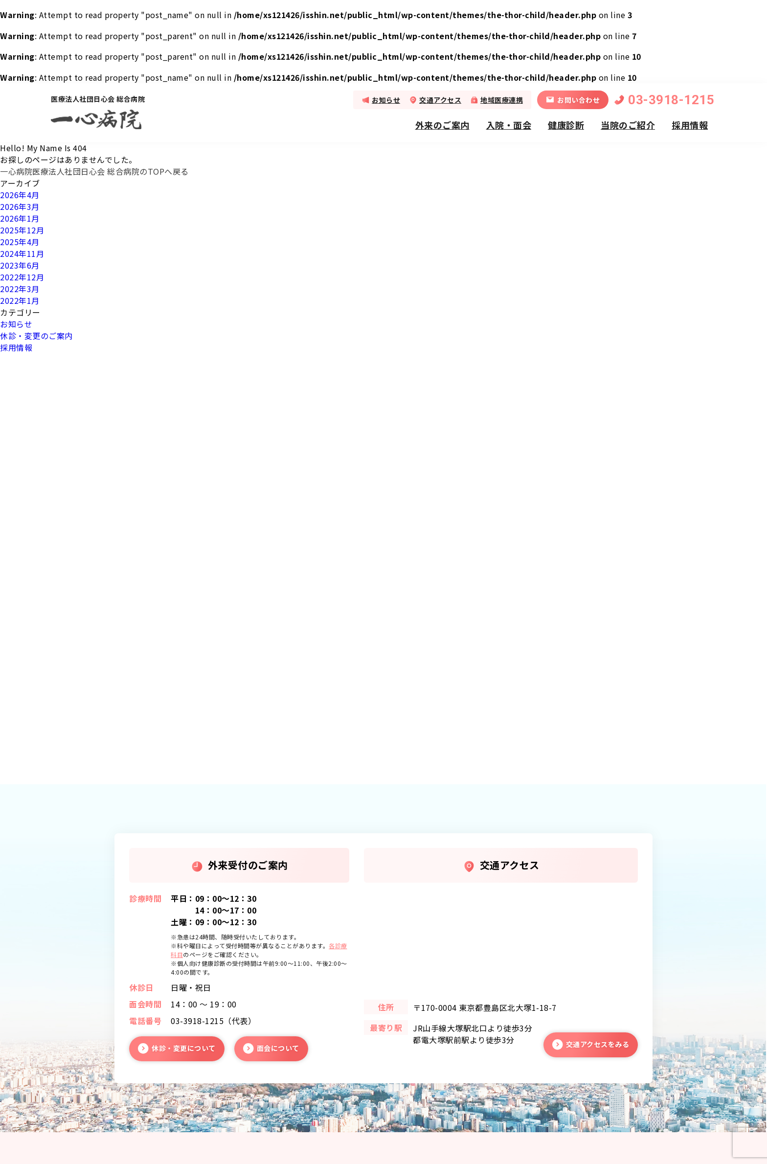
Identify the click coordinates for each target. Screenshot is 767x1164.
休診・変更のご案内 (36, 336)
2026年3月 (20, 206)
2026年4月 (20, 195)
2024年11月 (22, 253)
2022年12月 (22, 277)
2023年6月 (20, 265)
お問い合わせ (578, 100)
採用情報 (690, 124)
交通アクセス (440, 100)
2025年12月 (22, 230)
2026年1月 (20, 218)
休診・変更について (184, 1048)
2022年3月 (20, 289)
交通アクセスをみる (598, 1044)
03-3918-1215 (671, 100)
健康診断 (566, 124)
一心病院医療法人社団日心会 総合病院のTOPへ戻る (94, 171)
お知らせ (386, 100)
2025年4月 (20, 242)
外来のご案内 (442, 124)
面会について (278, 1048)
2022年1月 (20, 300)
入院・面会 (509, 124)
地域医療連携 (501, 100)
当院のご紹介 (628, 124)
